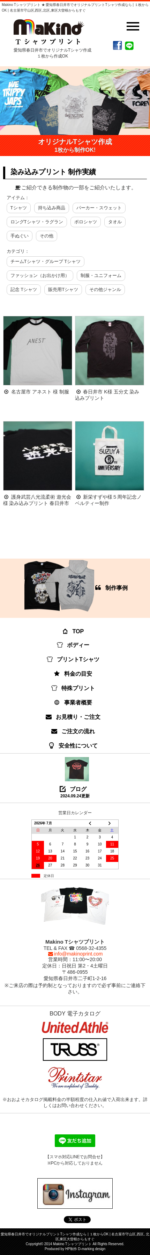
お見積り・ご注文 (73, 717)
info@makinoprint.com (75, 954)
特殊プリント (73, 688)
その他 (46, 235)
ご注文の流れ (73, 731)
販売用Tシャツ (63, 289)
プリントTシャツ (73, 659)
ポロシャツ (85, 221)
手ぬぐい (19, 235)
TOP (73, 631)
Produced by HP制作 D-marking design (75, 1249)
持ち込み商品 (51, 207)
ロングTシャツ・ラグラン (36, 221)
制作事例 (76, 586)
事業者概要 (73, 702)
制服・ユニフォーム (101, 275)
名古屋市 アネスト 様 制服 (40, 391)
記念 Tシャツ (23, 289)
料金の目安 (73, 673)
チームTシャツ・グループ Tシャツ (45, 261)
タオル (115, 221)
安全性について (73, 745)
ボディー (73, 645)
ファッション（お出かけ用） (39, 275)
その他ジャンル (105, 289)
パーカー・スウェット (99, 207)
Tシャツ (18, 207)
